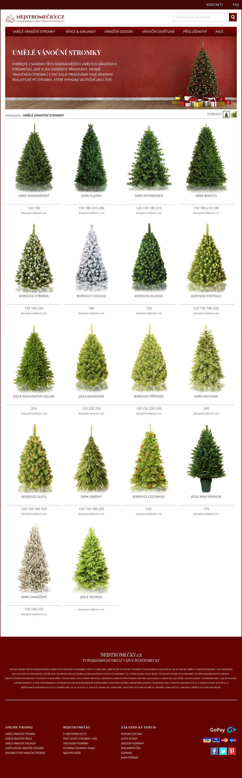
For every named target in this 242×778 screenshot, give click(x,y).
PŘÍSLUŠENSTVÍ (195, 31)
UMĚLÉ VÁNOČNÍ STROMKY (34, 31)
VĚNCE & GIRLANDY (80, 31)
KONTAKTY (215, 4)
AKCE (219, 31)
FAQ (236, 4)
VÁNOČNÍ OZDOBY (118, 31)
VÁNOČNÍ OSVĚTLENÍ (158, 31)
